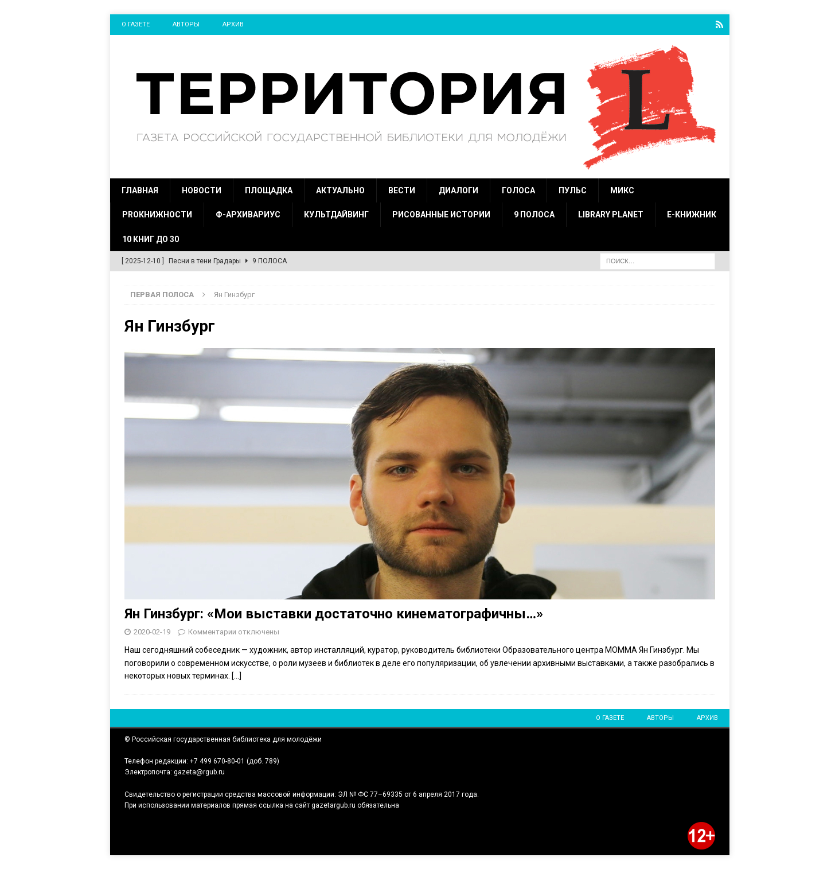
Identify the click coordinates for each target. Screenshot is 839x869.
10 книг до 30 (150, 238)
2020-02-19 (152, 631)
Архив (233, 24)
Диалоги (458, 189)
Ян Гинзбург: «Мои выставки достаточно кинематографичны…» (333, 613)
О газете (136, 24)
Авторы (186, 24)
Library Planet (610, 214)
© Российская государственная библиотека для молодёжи (223, 739)
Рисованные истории (441, 214)
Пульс (573, 189)
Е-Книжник (691, 214)
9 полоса (534, 214)
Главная (140, 189)
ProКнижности (157, 214)
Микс (622, 189)
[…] (236, 675)
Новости (201, 189)
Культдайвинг (336, 214)
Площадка (268, 189)
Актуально (340, 189)
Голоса (518, 189)
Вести (401, 189)
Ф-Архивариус (248, 214)
